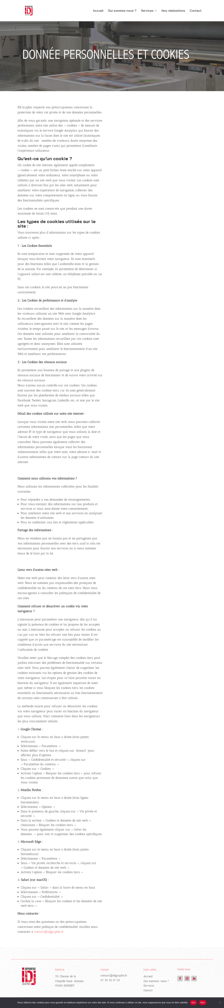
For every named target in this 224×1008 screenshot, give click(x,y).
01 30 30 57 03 (110, 980)
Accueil (98, 10)
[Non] (219, 1002)
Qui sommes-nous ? (122, 10)
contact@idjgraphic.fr (113, 975)
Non (203, 1002)
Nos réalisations (173, 10)
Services (147, 10)
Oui (193, 1002)
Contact (196, 10)
